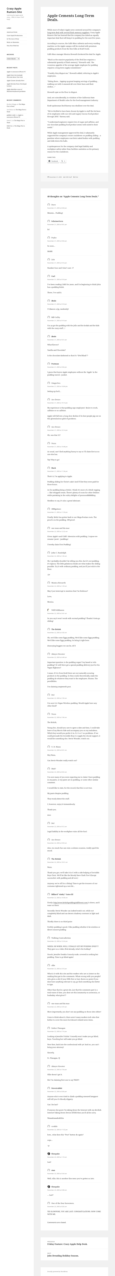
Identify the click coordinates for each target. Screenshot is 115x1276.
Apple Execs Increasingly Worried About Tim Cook (15, 76)
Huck (53, 468)
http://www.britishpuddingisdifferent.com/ (70, 902)
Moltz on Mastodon (13, 42)
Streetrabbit (56, 1088)
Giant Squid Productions (15, 35)
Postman (55, 364)
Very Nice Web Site (13, 46)
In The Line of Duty (13, 39)
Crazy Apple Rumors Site (14, 10)
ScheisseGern (57, 221)
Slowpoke (55, 1154)
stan (53, 1170)
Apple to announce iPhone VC (16, 72)
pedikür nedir (11, 115)
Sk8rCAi (9, 126)
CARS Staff (68, 177)
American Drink (12, 32)
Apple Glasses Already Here (15, 81)
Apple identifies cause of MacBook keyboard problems (16, 90)
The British (56, 629)
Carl (53, 276)
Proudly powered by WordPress (57, 1272)
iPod (76, 177)
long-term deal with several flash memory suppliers (68, 32)
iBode (53, 301)
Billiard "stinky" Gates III (62, 894)
